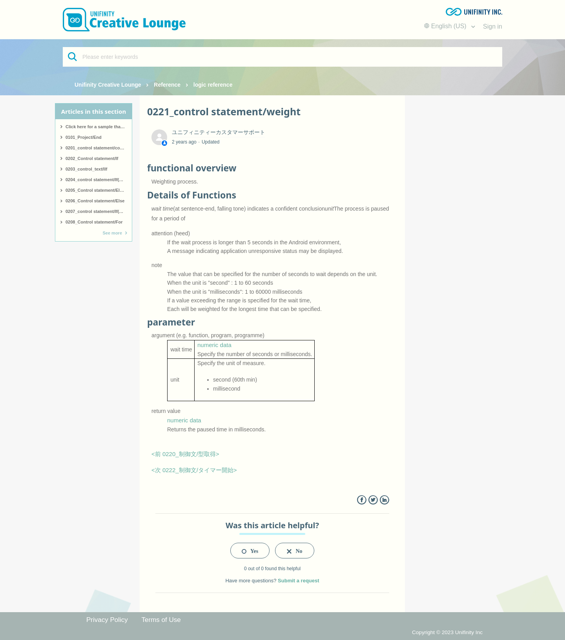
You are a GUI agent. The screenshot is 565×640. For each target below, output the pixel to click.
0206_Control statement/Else (95, 200)
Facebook (361, 500)
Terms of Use (161, 620)
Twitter (373, 500)
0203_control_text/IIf (86, 169)
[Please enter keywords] (282, 57)
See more (112, 233)
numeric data (214, 345)
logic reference (213, 85)
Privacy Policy (107, 620)
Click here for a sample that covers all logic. (99, 126)
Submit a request (298, 581)
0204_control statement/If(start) (98, 179)
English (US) (446, 26)
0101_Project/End (84, 137)
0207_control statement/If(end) (97, 211)
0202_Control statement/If (92, 158)
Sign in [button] (492, 26)
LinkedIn (384, 500)
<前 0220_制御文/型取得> (185, 454)
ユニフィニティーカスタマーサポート (218, 132)
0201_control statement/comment (99, 147)
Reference (167, 85)
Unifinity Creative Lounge (108, 85)
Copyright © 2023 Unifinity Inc (447, 632)
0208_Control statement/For (94, 222)
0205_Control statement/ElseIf (96, 190)
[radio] (250, 550)
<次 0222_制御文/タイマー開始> (194, 470)
